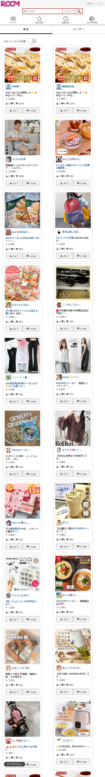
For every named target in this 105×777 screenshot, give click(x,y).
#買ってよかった (14, 601)
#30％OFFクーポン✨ (67, 601)
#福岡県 (60, 168)
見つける (39, 20)
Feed (13, 20)
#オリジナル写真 (81, 165)
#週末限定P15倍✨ (18, 528)
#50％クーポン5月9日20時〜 (20, 238)
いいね (33, 111)
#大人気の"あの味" (28, 746)
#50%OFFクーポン (66, 383)
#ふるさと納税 (63, 165)
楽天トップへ (95, 3)
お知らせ (65, 20)
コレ (16, 111)
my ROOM (92, 20)
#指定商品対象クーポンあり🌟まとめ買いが (21, 385)
